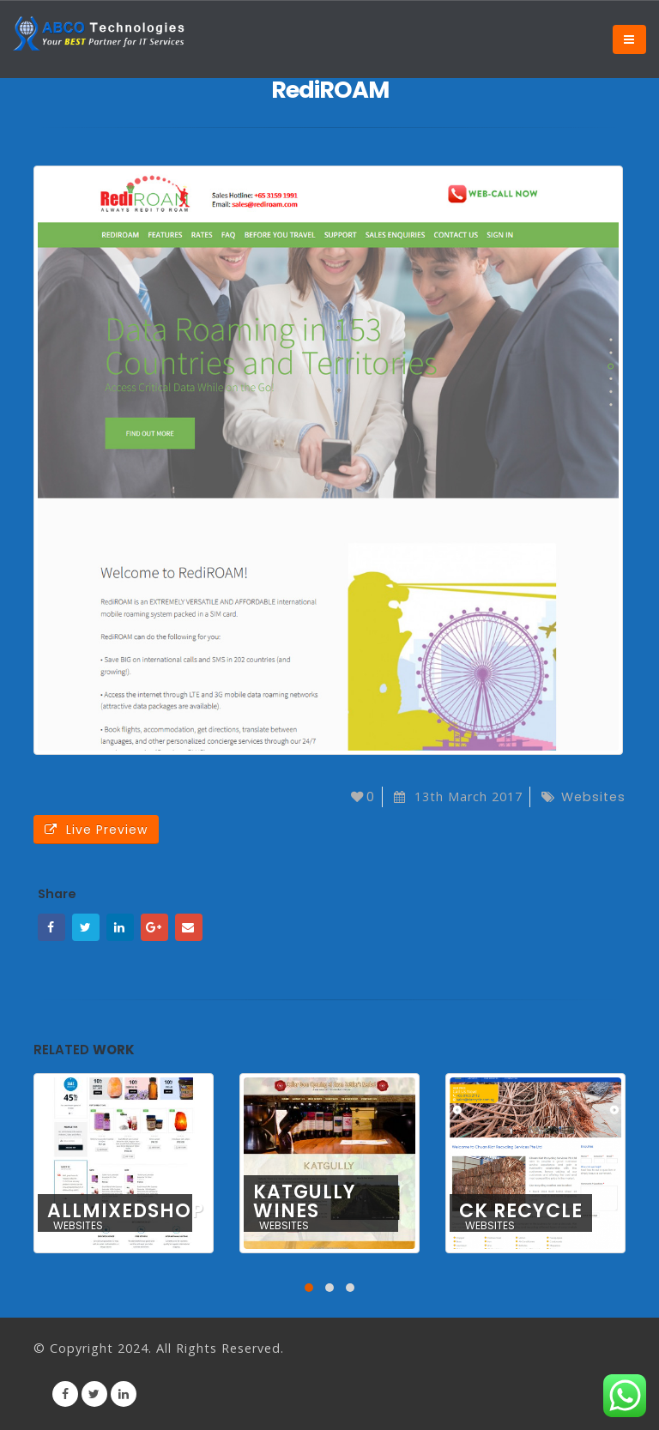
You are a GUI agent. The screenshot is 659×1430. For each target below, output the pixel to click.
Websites (593, 797)
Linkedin (123, 1394)
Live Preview (96, 829)
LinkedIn (120, 927)
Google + (154, 927)
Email (189, 927)
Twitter (86, 927)
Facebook (51, 927)
